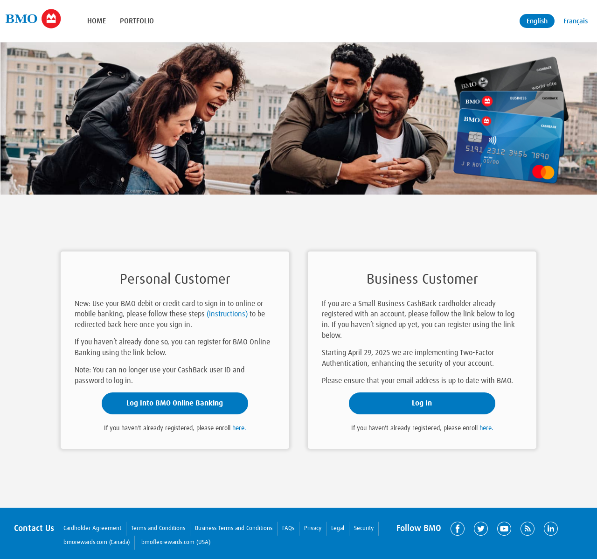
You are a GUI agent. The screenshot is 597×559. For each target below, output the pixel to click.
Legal (337, 528)
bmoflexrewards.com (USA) (175, 542)
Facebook (458, 529)
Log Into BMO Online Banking (174, 403)
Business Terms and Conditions (233, 528)
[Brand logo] (33, 18)
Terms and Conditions (158, 528)
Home (96, 21)
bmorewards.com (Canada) (96, 542)
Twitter (481, 529)
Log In (422, 403)
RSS (528, 529)
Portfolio (137, 21)
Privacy (312, 528)
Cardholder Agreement (92, 528)
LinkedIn (551, 529)
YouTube (504, 529)
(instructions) (227, 314)
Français (575, 21)
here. (239, 428)
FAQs (288, 528)
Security (364, 528)
